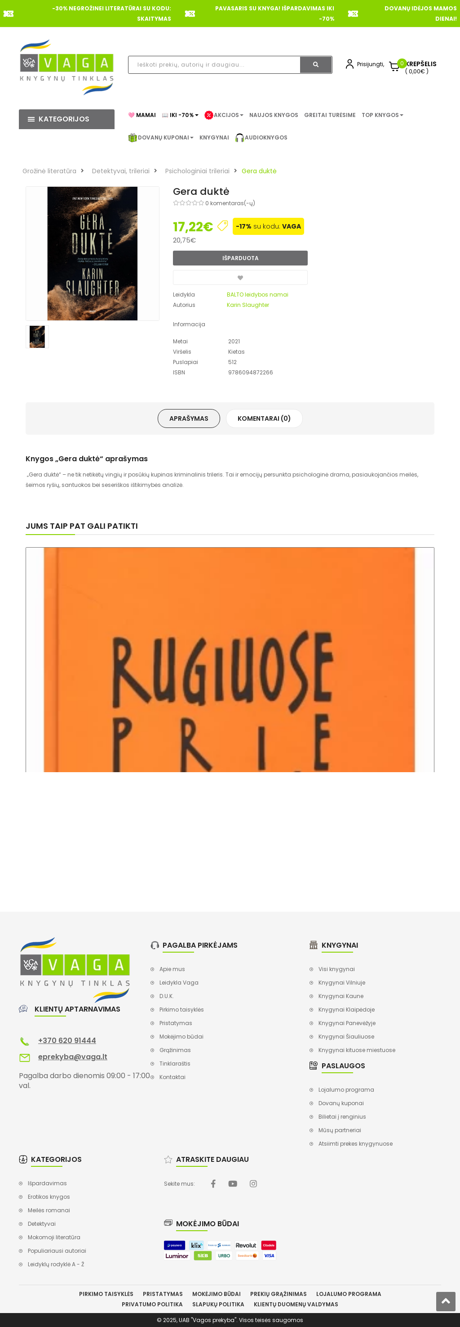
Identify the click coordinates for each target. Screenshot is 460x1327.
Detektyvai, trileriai (121, 171)
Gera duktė (259, 171)
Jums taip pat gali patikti (82, 525)
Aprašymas (188, 418)
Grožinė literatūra (49, 171)
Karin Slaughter (248, 305)
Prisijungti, (370, 64)
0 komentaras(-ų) (230, 203)
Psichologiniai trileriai (197, 171)
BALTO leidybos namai (257, 294)
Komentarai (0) (264, 418)
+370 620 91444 (67, 1040)
